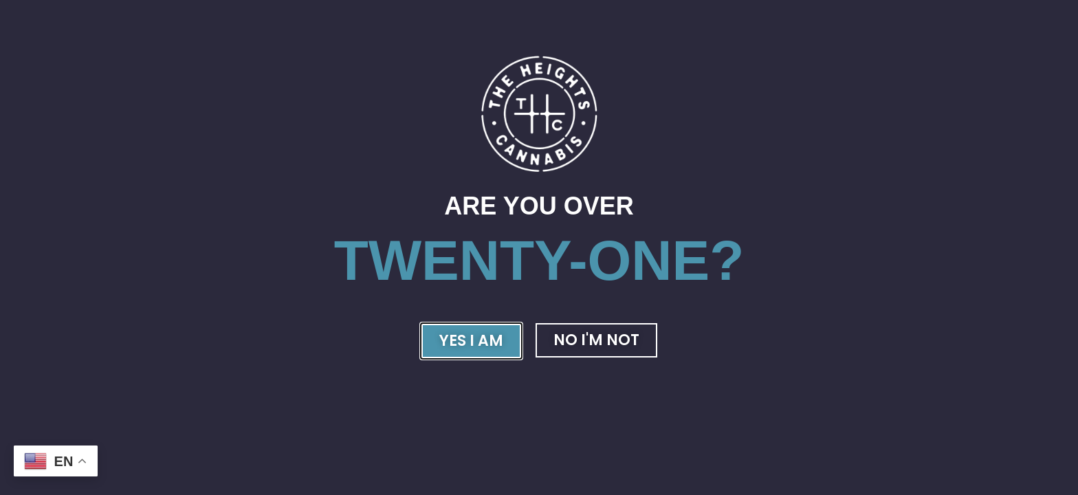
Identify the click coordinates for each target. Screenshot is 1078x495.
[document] (539, 247)
